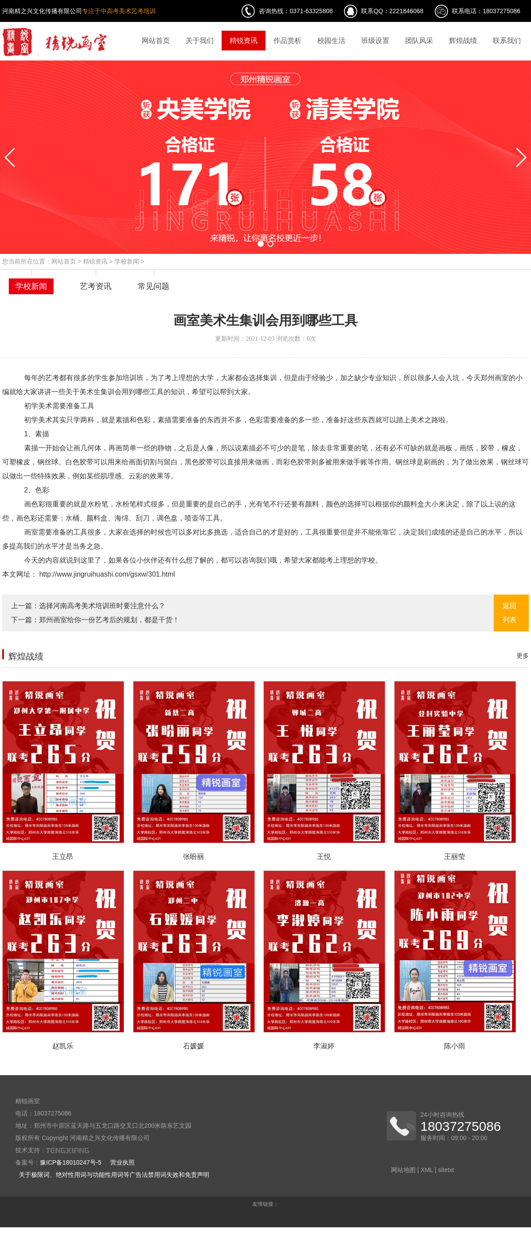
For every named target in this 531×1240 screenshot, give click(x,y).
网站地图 (403, 1169)
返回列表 (509, 613)
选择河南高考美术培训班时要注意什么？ (102, 605)
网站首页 (156, 40)
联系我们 (507, 40)
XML (426, 1169)
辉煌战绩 (463, 40)
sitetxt (446, 1169)
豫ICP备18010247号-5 (70, 1162)
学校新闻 (127, 261)
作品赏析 (287, 40)
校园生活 (331, 40)
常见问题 (153, 286)
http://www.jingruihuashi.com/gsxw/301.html (106, 574)
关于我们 (200, 40)
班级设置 (375, 40)
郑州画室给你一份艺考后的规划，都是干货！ (109, 620)
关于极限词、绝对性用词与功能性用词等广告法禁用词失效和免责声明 (114, 1174)
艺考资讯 (95, 286)
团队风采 (419, 40)
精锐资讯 (244, 40)
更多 (523, 655)
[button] (261, 244)
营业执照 (122, 1162)
